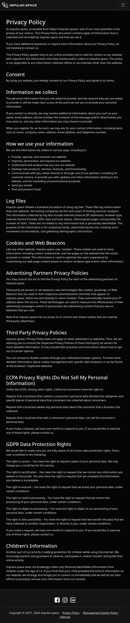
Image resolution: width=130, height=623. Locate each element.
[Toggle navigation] (123, 5)
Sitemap (65, 617)
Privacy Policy (71, 613)
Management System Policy (100, 613)
